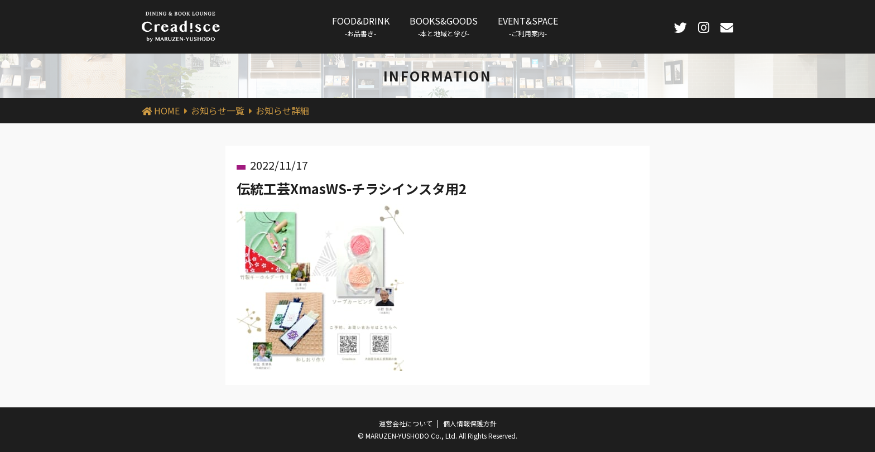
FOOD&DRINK (361, 26)
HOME (167, 110)
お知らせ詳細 (282, 110)
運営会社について (405, 423)
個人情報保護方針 (470, 423)
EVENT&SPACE (528, 26)
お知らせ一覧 (217, 110)
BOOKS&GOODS (444, 26)
